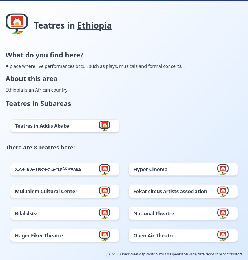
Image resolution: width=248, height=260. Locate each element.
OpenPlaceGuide (183, 254)
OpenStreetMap (132, 254)
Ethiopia (94, 25)
